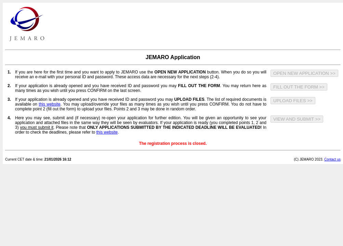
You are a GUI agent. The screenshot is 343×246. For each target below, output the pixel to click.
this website (50, 104)
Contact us (332, 159)
